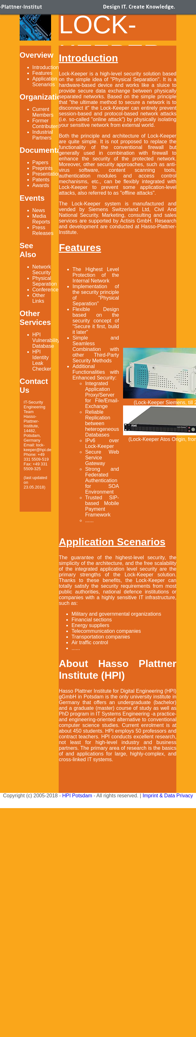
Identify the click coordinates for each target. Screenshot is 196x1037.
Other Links (38, 298)
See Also (28, 250)
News (38, 210)
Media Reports (41, 218)
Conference (45, 289)
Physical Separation (44, 281)
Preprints (42, 168)
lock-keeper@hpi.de (37, 447)
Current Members (43, 112)
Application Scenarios (44, 81)
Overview (37, 55)
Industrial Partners (42, 134)
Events (32, 198)
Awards (40, 185)
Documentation (47, 150)
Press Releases (43, 230)
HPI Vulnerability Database (46, 340)
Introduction (45, 67)
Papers (40, 162)
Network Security (41, 269)
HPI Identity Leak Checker (41, 360)
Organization (43, 97)
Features (42, 73)
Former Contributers (46, 123)
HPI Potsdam (77, 795)
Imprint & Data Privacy (167, 795)
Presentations (47, 174)
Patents (40, 179)
